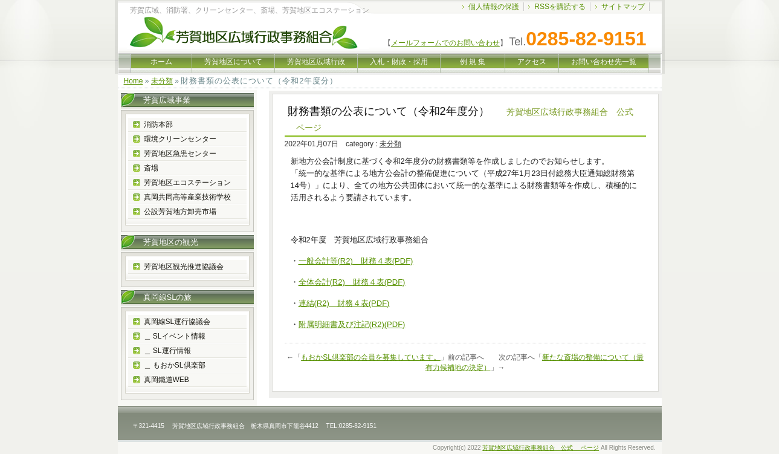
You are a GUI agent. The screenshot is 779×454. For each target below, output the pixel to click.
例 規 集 (473, 61)
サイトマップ (623, 6)
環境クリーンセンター (180, 139)
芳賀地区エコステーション (187, 182)
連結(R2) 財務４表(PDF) (344, 303)
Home (133, 81)
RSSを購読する (560, 6)
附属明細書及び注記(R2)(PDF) (352, 324)
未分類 (162, 81)
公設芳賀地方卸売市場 (180, 211)
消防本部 (158, 124)
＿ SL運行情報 (167, 350)
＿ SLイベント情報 (174, 336)
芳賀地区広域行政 (316, 61)
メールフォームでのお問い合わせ (445, 43)
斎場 (151, 168)
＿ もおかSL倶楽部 (174, 365)
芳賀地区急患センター (180, 153)
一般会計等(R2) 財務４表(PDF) (356, 260)
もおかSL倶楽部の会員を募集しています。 (371, 357)
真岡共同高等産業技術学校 (187, 197)
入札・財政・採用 (399, 61)
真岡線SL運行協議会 (177, 321)
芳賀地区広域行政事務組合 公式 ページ (540, 447)
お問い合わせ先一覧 (603, 61)
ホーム (161, 61)
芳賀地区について (233, 61)
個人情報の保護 (493, 6)
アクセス (531, 61)
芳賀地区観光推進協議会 (184, 266)
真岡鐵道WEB (166, 379)
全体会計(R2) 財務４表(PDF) (352, 282)
